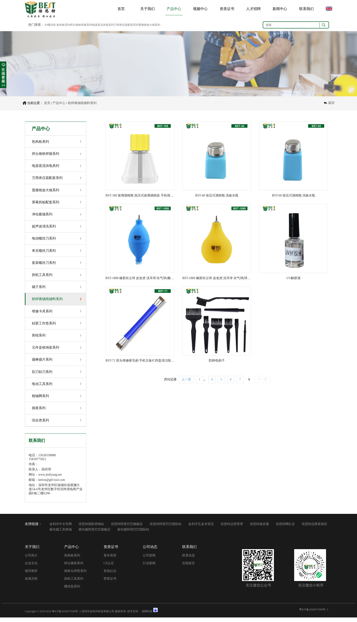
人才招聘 (253, 9)
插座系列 (39, 412)
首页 (121, 9)
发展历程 (31, 583)
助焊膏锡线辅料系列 (82, 103)
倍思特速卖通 (259, 528)
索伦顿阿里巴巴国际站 (133, 533)
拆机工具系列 (42, 277)
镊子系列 (39, 289)
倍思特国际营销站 (91, 528)
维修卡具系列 (42, 314)
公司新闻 (149, 559)
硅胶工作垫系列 (44, 326)
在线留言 (188, 567)
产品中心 (174, 9)
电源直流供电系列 (45, 166)
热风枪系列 (40, 141)
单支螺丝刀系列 (44, 252)
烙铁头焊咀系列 (75, 575)
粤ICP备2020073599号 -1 (66, 615)
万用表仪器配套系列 (47, 178)
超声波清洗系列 (44, 227)
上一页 (186, 379)
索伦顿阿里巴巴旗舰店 (94, 533)
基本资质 (110, 559)
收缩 (3, 74)
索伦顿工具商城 (60, 533)
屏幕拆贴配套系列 (45, 203)
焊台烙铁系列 (73, 567)
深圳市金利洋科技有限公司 (98, 615)
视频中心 (200, 9)
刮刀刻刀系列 (42, 375)
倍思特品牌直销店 (314, 528)
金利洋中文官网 (60, 528)
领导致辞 (31, 575)
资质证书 (227, 9)
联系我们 (306, 9)
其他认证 (110, 575)
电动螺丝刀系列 (44, 240)
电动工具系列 (42, 387)
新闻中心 (280, 9)
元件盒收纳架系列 (45, 350)
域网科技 (147, 615)
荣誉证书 (110, 583)
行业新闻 (149, 567)
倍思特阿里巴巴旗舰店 (127, 528)
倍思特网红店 (285, 528)
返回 (331, 103)
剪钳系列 (39, 338)
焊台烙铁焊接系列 (45, 154)
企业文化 (31, 567)
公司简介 (31, 559)
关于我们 (147, 9)
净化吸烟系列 (42, 215)
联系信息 (188, 559)
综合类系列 (40, 424)
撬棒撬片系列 (42, 363)
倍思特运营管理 (232, 528)
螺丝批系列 (72, 590)
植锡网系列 (40, 400)
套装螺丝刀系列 (44, 264)
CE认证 (109, 567)
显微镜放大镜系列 (45, 191)
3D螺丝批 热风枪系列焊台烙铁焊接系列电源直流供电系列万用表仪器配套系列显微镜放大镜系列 (102, 24)
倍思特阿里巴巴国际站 (165, 528)
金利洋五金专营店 (201, 528)
